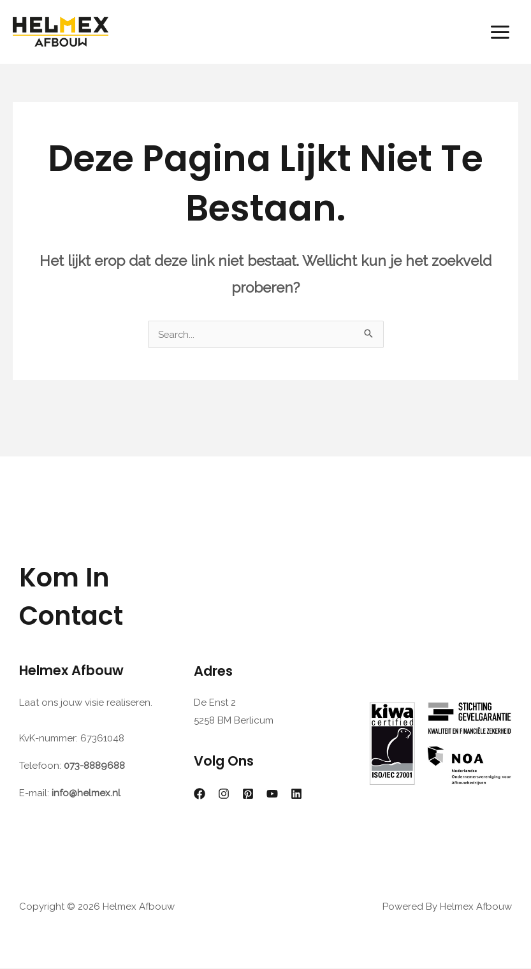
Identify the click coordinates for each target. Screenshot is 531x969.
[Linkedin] (296, 794)
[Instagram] (223, 794)
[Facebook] (199, 794)
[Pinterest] (248, 794)
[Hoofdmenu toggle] (500, 32)
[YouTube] (272, 794)
